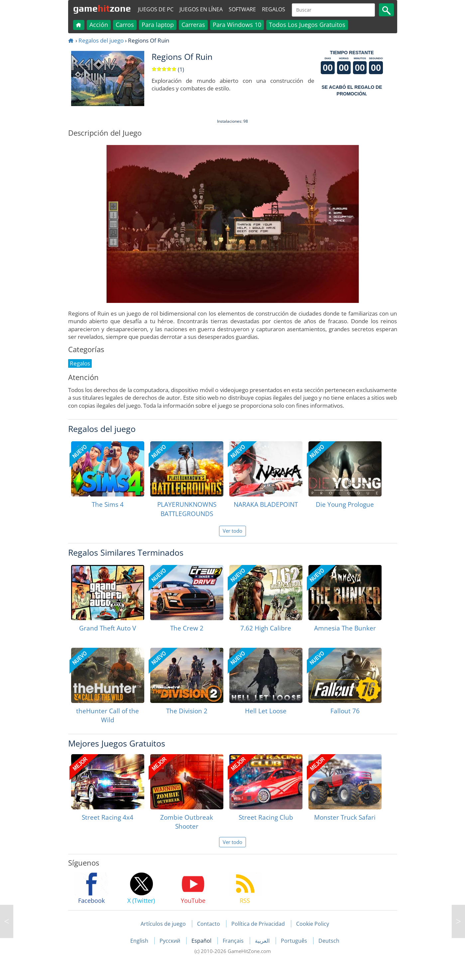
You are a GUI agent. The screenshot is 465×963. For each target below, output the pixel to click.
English (140, 940)
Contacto (208, 923)
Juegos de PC (156, 9)
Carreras (193, 25)
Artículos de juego (163, 923)
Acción (98, 25)
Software (242, 9)
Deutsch (328, 940)
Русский (170, 940)
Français (234, 940)
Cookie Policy (312, 923)
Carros (125, 25)
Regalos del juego (101, 40)
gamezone (102, 8)
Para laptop (158, 25)
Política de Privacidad (258, 923)
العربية (263, 940)
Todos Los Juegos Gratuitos (307, 25)
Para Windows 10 (237, 25)
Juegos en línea (201, 9)
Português (294, 940)
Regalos (273, 9)
